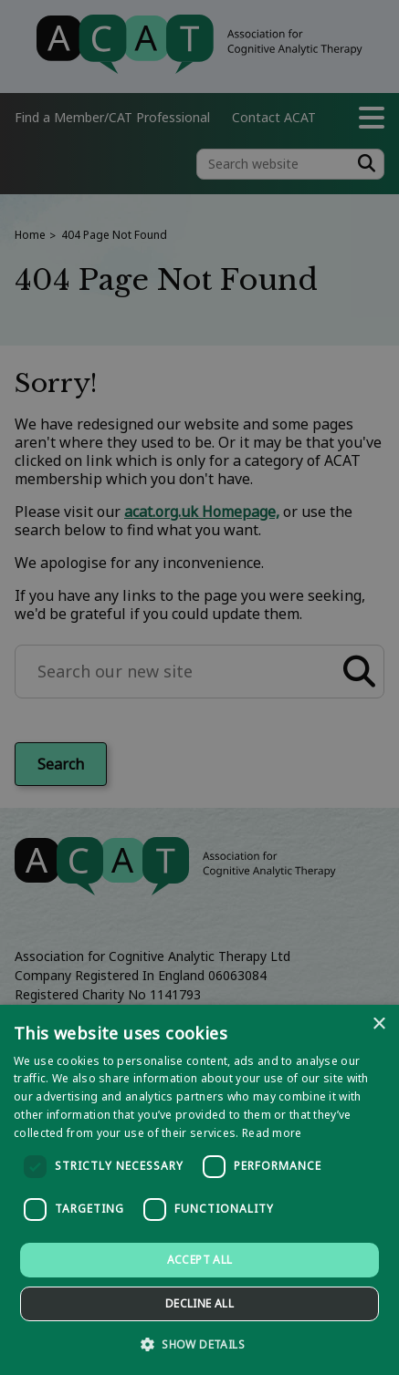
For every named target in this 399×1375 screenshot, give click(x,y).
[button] (199, 1343)
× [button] (378, 1024)
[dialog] (199, 1190)
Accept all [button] (200, 1259)
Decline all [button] (199, 1303)
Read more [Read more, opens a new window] (272, 1133)
